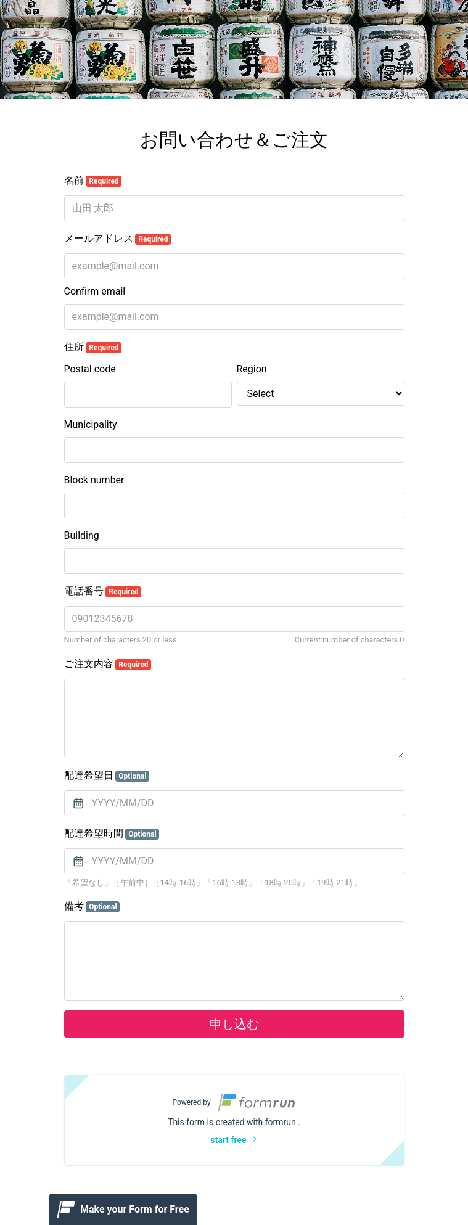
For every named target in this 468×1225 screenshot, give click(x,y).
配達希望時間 (112, 833)
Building (81, 535)
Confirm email (95, 291)
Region (252, 369)
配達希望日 (107, 775)
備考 (92, 906)
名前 (93, 180)
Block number (94, 480)
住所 (93, 347)
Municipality (90, 424)
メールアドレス (117, 238)
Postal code (90, 369)
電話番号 (103, 591)
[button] (234, 1120)
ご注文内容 (108, 664)
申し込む (234, 1024)
